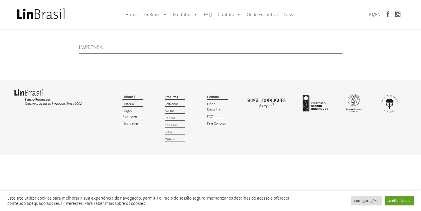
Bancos (170, 118)
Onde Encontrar (262, 14)
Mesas (169, 111)
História (128, 104)
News (290, 14)
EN (378, 14)
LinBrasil (155, 14)
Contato (229, 14)
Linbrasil (128, 97)
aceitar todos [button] (399, 201)
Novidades (130, 123)
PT (371, 14)
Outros (170, 139)
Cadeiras (171, 125)
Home (131, 14)
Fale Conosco (216, 123)
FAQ (208, 14)
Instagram (397, 14)
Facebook (387, 14)
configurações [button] (366, 201)
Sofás (169, 132)
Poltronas (171, 104)
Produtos (185, 14)
